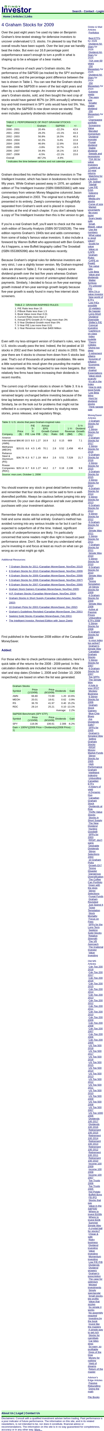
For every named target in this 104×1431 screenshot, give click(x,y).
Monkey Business (93, 692)
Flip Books (94, 1397)
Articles (18, 16)
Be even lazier (93, 214)
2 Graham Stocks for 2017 (94, 440)
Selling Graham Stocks (92, 741)
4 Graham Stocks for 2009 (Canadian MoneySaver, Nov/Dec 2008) (46, 575)
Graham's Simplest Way (95, 734)
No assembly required (95, 1314)
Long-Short (95, 313)
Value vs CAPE (93, 250)
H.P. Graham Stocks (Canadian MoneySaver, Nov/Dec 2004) (42, 593)
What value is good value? (94, 238)
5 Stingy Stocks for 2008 (93, 626)
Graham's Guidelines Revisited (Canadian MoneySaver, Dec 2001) (46, 611)
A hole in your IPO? (93, 687)
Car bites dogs (93, 1342)
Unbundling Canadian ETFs (94, 781)
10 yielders (95, 308)
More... (38, 1429)
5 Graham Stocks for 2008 (94, 634)
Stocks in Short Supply (95, 819)
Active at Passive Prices (93, 612)
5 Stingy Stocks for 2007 (93, 663)
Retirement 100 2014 (94, 1137)
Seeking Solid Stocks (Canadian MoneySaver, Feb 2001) (40, 616)
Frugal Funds (96, 896)
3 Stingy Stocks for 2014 (93, 483)
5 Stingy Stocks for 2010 (93, 561)
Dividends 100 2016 (94, 1125)
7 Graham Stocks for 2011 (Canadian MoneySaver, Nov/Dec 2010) (46, 566)
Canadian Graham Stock (93, 800)
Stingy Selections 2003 (94, 854)
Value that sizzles (94, 1303)
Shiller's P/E (95, 322)
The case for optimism (95, 1280)
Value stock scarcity (94, 377)
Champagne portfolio (95, 121)
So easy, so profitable (94, 1348)
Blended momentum (94, 132)
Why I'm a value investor (95, 293)
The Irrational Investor (95, 948)
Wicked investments (94, 1286)
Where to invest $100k (95, 1213)
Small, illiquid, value (95, 225)
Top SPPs (94, 676)
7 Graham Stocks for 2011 (94, 547)
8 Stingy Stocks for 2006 (93, 699)
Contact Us (32, 1413)
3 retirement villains (95, 355)
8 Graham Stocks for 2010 (94, 570)
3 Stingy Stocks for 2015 (93, 466)
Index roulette (92, 338)
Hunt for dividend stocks (92, 401)
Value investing (93, 1252)
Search (76, 11)
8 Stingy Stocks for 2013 (93, 499)
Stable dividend (92, 149)
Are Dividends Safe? (93, 722)
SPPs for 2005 (93, 729)
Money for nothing (94, 1359)
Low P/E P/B (96, 1262)
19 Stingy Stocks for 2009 (93, 589)
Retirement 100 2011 (94, 1154)
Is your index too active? (95, 642)
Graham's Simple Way (94, 647)
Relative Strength (93, 937)
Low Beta (94, 271)
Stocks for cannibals (94, 1336)
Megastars (94, 69)
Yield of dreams (92, 1365)
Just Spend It (96, 904)
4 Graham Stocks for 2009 (94, 598)
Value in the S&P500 (95, 1207)
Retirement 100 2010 (94, 1159)
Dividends (94, 1264)
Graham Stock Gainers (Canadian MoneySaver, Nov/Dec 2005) (44, 589)
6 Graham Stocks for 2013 (94, 508)
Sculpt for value (93, 245)
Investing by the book (95, 1320)
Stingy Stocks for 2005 (93, 758)
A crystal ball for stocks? (95, 1230)
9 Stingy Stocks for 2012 (93, 516)
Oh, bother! (95, 181)
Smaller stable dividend (92, 105)
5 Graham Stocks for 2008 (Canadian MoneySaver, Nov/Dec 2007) (46, 580)
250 (91, 66)
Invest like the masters (94, 1325)
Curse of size (96, 204)
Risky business (93, 1241)
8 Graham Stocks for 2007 (94, 671)
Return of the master (95, 1370)
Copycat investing (93, 326)
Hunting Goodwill (92, 830)
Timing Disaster (92, 869)
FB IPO (93, 1197)
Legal (19, 1413)
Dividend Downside (93, 318)
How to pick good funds (95, 388)
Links (28, 16)
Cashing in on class (94, 332)
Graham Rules (93, 256)
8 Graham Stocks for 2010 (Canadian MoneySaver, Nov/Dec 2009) (46, 571)
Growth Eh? (95, 865)
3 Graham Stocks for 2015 (94, 474)
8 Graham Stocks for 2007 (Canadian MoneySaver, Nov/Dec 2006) (46, 584)
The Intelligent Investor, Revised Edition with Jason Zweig (41, 620)
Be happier (95, 311)
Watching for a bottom (95, 177)
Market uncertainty (94, 208)
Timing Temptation (94, 582)
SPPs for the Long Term (95, 926)
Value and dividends (94, 276)
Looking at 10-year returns (94, 170)
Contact (89, 11)
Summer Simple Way (94, 1224)
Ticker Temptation (94, 909)
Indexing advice (93, 194)
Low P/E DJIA (93, 189)
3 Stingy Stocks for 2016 (93, 449)
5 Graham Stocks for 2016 (94, 457)
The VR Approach (93, 943)
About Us (7, 1413)
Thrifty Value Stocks (95, 813)
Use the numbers (93, 231)
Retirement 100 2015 (94, 1131)
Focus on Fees (93, 920)
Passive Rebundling (94, 1384)
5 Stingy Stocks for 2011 (93, 539)
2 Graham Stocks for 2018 (94, 423)
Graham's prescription (94, 1275)
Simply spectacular (94, 1291)
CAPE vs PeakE (93, 262)
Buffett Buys (95, 1194)
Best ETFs (94, 38)
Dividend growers (93, 1269)
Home (7, 16)
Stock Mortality (92, 914)
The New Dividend (93, 824)
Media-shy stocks (94, 200)
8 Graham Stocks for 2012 (94, 525)
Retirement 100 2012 (94, 1148)
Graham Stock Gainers (93, 708)
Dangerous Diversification (95, 875)
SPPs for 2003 (93, 836)
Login (100, 11)
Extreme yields (93, 93)
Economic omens (94, 366)
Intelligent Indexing (93, 774)
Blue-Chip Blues (94, 715)
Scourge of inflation (94, 360)
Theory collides (92, 343)
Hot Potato (94, 1191)
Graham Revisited (93, 900)
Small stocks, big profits (95, 1297)
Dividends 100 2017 (94, 1120)
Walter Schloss (92, 281)
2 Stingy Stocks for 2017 (93, 432)
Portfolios (94, 32)
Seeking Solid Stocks (95, 931)
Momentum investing (94, 1258)
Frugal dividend (92, 143)
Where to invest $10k (94, 1218)
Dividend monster (93, 138)
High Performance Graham (95, 767)
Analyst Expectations (95, 371)
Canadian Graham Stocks (93, 654)
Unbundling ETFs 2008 (94, 619)
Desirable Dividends (93, 847)
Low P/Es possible (93, 304)
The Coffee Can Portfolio (95, 881)
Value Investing (93, 954)
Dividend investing (93, 1246)
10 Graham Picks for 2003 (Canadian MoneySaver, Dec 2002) (43, 607)
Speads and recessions (95, 155)
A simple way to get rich (95, 1331)
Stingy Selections (94, 892)
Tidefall (92, 184)
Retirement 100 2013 (94, 1142)
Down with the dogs (94, 886)
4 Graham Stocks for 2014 (94, 491)
